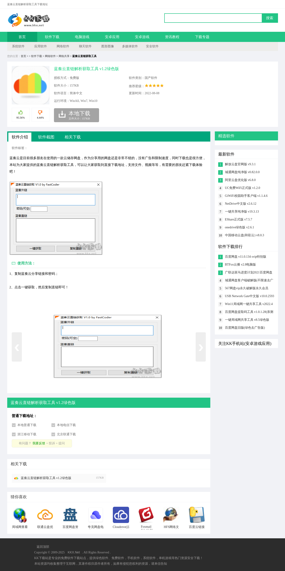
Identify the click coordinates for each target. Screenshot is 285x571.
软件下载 (52, 37)
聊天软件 (85, 46)
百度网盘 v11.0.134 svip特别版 (245, 256)
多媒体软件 (130, 46)
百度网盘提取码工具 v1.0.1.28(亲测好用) (249, 312)
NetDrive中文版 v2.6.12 (241, 203)
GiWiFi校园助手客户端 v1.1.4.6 (246, 195)
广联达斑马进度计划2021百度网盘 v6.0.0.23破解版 (248, 273)
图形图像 (107, 46)
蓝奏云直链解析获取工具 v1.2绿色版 (46, 478)
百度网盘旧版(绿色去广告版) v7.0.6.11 (245, 328)
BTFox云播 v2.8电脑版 (240, 264)
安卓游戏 (142, 37)
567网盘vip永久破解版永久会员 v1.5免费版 (247, 289)
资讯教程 (172, 37)
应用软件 (40, 46)
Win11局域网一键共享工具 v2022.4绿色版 (249, 304)
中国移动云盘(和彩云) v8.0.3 (244, 235)
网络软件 (63, 46)
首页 (22, 37)
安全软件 (152, 46)
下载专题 (202, 37)
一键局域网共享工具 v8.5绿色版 (247, 319)
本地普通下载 (26, 425)
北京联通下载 (66, 434)
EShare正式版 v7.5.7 (238, 219)
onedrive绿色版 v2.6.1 (239, 227)
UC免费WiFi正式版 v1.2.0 (242, 188)
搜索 (269, 18)
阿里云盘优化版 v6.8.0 (240, 180)
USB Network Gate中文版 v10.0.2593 (249, 296)
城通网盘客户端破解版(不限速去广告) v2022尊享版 (249, 281)
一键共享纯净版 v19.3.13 (242, 211)
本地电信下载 (66, 425)
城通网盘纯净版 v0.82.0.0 (242, 172)
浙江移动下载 (26, 434)
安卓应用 (112, 37)
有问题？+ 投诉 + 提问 (42, 443)
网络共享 (64, 56)
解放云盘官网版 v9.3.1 (240, 164)
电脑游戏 (82, 37)
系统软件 (18, 46)
